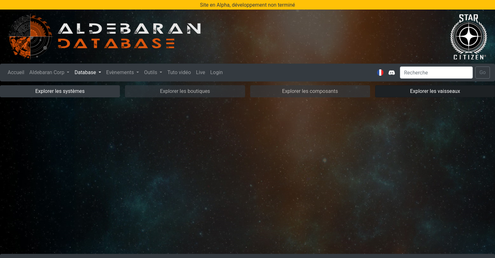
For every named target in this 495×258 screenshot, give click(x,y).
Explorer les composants (310, 91)
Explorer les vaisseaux (435, 91)
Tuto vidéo (179, 72)
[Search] (436, 72)
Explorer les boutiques (185, 91)
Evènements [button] (120, 72)
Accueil (17, 71)
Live (200, 72)
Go (482, 72)
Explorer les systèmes (60, 91)
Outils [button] (151, 72)
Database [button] (85, 72)
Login (216, 72)
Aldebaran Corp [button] (47, 72)
